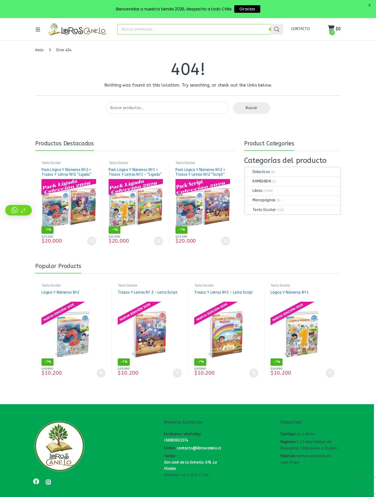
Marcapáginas (260, 190)
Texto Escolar (51, 153)
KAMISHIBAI (258, 171)
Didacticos (257, 162)
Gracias (247, 9)
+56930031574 (176, 431)
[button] (18, 210)
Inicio (39, 40)
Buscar (251, 98)
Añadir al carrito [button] (91, 231)
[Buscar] (276, 19)
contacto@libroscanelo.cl (199, 438)
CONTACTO (300, 19)
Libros (253, 181)
